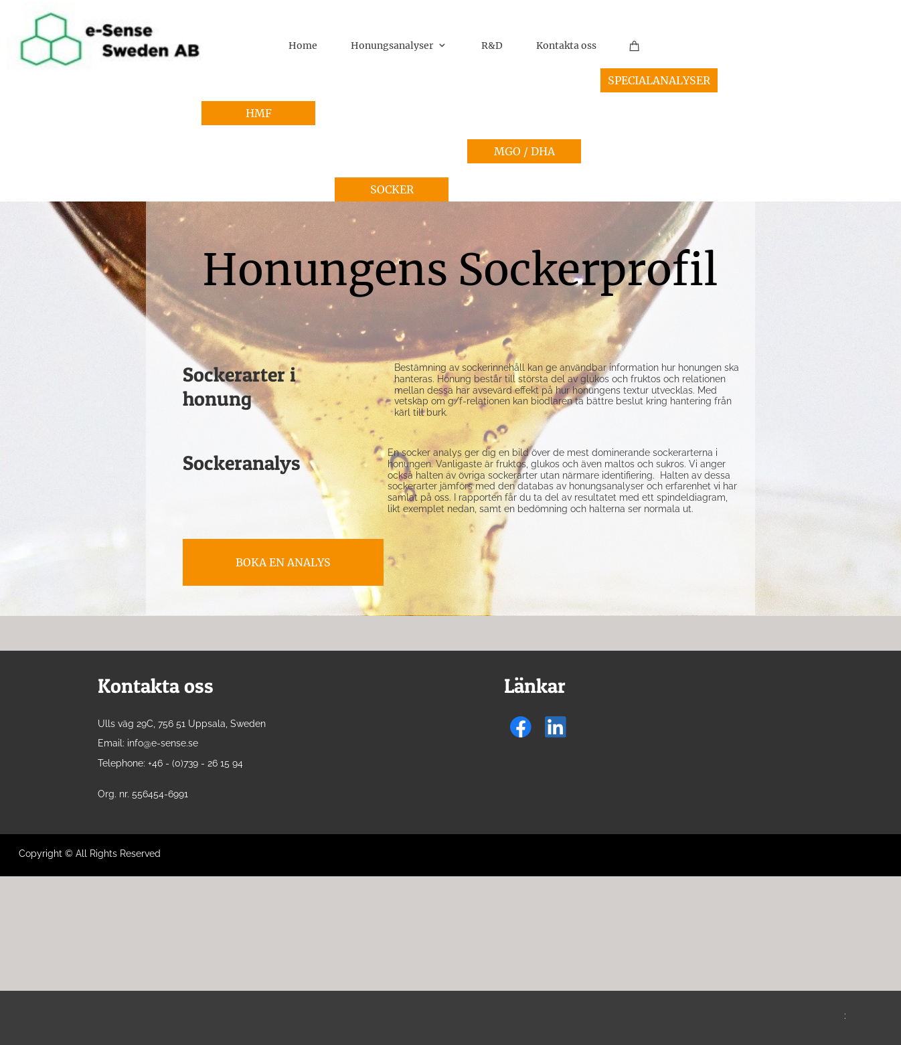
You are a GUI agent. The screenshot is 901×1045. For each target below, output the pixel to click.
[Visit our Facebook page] (520, 727)
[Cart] (634, 45)
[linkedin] (555, 727)
